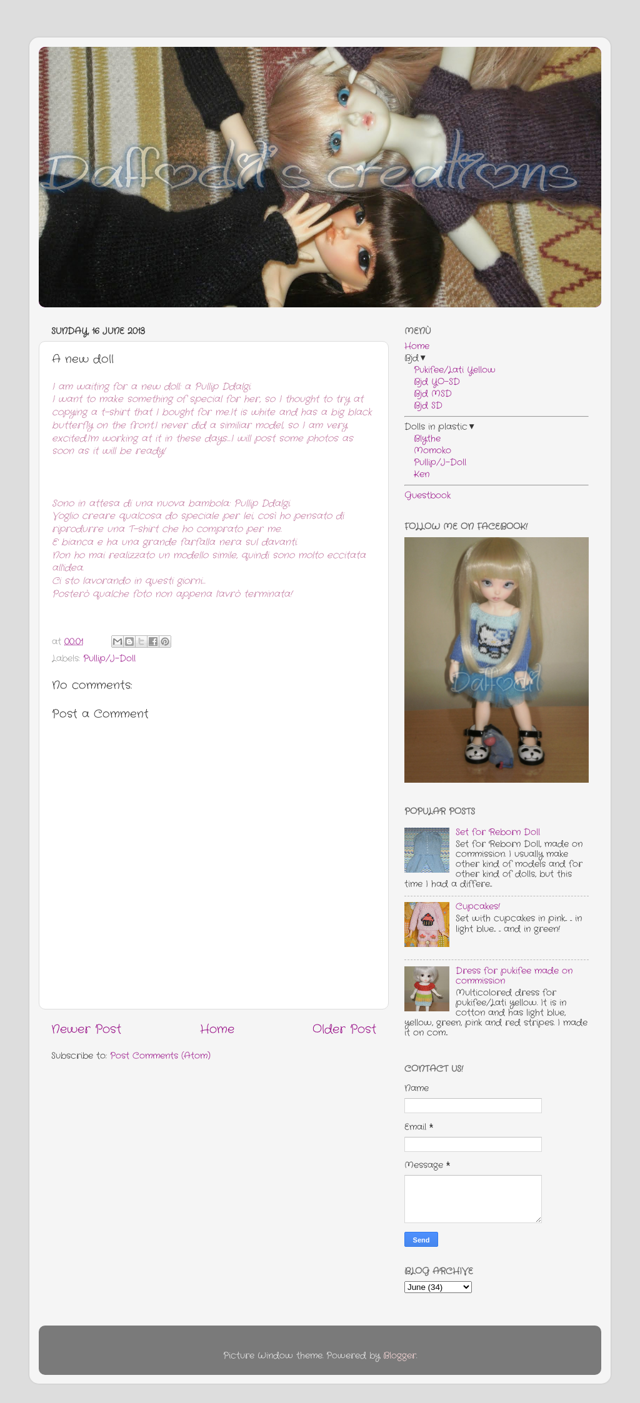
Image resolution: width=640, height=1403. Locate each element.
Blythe (422, 439)
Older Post (344, 1029)
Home (217, 1029)
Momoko (427, 451)
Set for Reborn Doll (498, 832)
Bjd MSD (428, 394)
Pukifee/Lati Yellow (450, 370)
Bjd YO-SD (432, 382)
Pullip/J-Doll (109, 659)
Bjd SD (423, 406)
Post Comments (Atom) (160, 1056)
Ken (416, 474)
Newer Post (86, 1029)
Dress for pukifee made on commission (514, 976)
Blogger (399, 1356)
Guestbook (427, 496)
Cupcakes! (478, 907)
